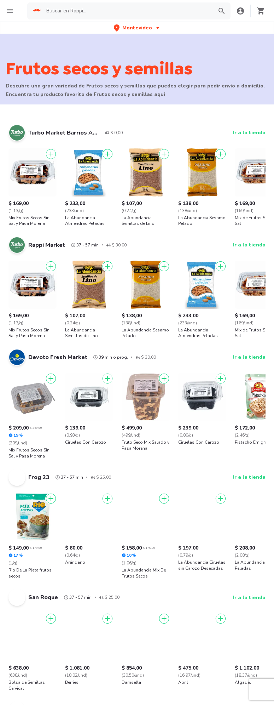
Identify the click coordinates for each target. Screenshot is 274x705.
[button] (137, 28)
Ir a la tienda (249, 132)
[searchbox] (127, 10)
